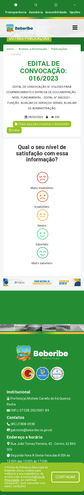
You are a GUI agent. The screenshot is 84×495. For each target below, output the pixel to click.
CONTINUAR (65, 477)
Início (10, 49)
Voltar (14, 130)
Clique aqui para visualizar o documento (42, 124)
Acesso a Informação (33, 49)
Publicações (59, 49)
